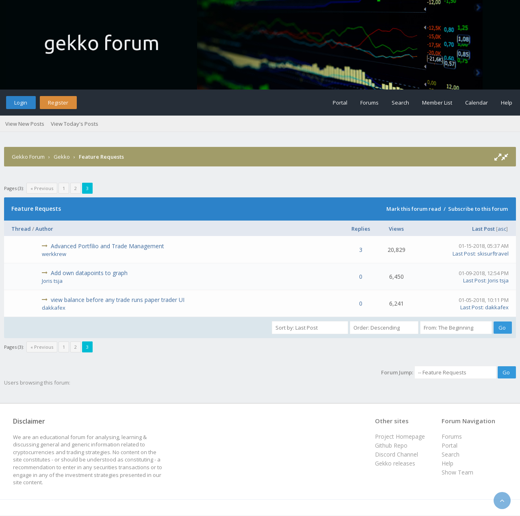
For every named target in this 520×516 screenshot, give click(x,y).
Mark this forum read (413, 208)
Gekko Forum (28, 156)
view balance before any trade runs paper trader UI (117, 300)
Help (506, 102)
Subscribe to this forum (478, 208)
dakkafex (53, 307)
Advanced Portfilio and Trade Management (107, 246)
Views (396, 228)
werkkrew (54, 254)
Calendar (476, 102)
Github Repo (391, 445)
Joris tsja (52, 280)
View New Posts (24, 123)
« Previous (41, 188)
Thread (21, 228)
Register (58, 102)
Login (20, 102)
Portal (340, 102)
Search (400, 102)
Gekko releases (395, 463)
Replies (360, 228)
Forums (369, 102)
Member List (437, 102)
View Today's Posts (74, 123)
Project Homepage (400, 436)
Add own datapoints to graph (89, 273)
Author (44, 228)
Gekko (62, 156)
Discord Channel (396, 454)
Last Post (483, 228)
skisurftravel (493, 253)
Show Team (457, 472)
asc (502, 228)
